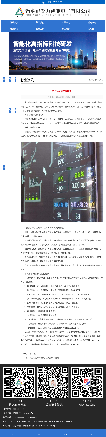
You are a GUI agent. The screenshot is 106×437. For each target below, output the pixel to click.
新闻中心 (92, 22)
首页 (91, 80)
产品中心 (66, 22)
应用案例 (40, 29)
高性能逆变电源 (4, 95)
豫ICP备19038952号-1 (48, 426)
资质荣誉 (14, 29)
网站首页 (14, 22)
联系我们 (92, 29)
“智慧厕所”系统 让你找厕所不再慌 (44, 358)
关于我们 (40, 22)
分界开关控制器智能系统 (16, 136)
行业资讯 (66, 29)
